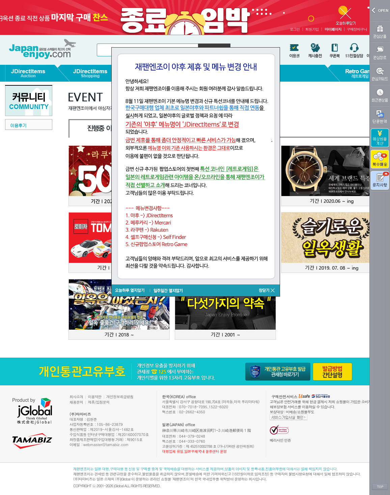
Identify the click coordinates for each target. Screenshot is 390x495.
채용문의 (76, 402)
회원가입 (312, 29)
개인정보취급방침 (119, 396)
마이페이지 (333, 29)
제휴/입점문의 (99, 402)
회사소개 (76, 396)
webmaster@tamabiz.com (106, 444)
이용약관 (95, 396)
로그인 (295, 29)
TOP (380, 487)
